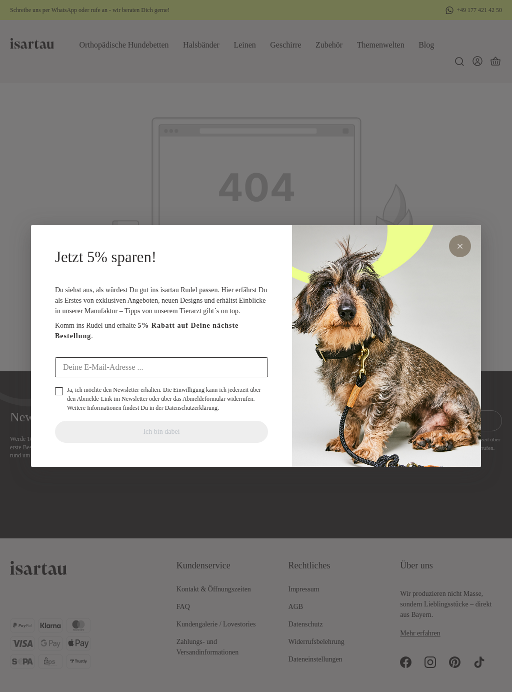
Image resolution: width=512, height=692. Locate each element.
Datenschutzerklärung (191, 407)
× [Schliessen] (460, 246)
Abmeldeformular (204, 398)
